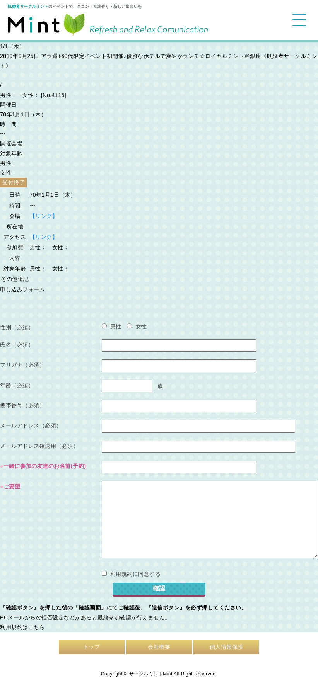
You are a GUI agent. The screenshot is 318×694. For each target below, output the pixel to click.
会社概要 (159, 647)
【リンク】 (44, 216)
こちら (36, 627)
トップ (91, 647)
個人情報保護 (226, 647)
